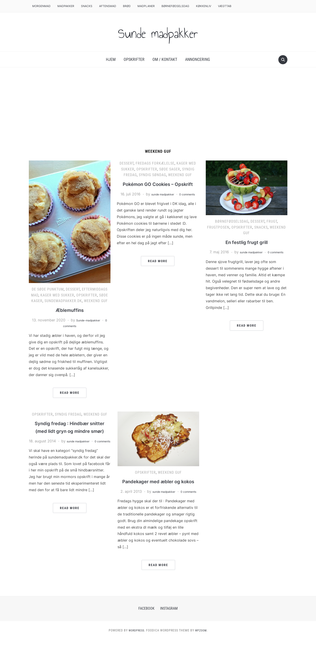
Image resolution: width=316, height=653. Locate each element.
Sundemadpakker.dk (63, 301)
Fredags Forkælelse (155, 163)
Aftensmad (107, 6)
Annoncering (197, 59)
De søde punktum (48, 289)
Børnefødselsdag (175, 6)
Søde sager (169, 169)
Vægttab (224, 6)
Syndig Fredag (68, 414)
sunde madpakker (169, 201)
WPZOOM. (202, 644)
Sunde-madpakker (89, 320)
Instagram (169, 622)
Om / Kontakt (164, 59)
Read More (69, 392)
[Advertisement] (158, 108)
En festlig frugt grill (246, 242)
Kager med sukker (57, 295)
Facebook (146, 622)
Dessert (73, 289)
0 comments (69, 325)
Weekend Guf (96, 301)
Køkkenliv (203, 6)
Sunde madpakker (158, 32)
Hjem (111, 59)
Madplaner (146, 6)
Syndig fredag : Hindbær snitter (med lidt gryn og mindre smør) (69, 431)
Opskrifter (134, 59)
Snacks (86, 6)
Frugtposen (218, 227)
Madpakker (65, 6)
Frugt (272, 221)
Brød (127, 6)
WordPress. (135, 644)
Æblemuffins (69, 310)
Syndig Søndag (152, 175)
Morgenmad (41, 6)
